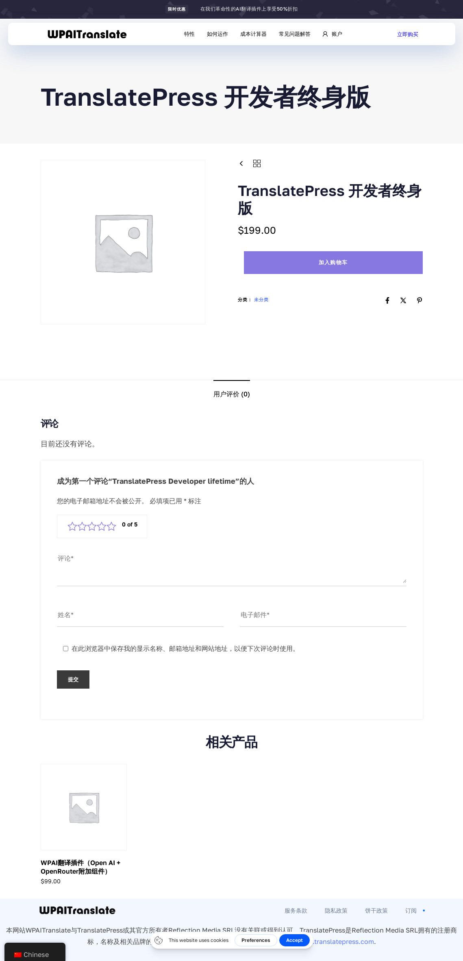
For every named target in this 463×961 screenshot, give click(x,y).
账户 (332, 33)
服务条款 (296, 910)
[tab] (231, 394)
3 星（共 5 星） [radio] (92, 526)
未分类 (261, 299)
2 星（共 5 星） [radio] (82, 526)
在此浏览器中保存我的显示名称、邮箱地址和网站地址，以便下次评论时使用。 (185, 648)
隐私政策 (336, 910)
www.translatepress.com (335, 941)
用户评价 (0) (231, 394)
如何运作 (217, 33)
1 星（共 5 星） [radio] (72, 526)
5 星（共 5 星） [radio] (111, 526)
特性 (189, 33)
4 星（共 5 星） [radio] (102, 526)
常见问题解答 (295, 33)
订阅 (416, 910)
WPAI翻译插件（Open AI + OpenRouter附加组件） (80, 867)
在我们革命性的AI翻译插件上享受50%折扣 (249, 9)
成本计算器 (253, 33)
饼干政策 (376, 910)
